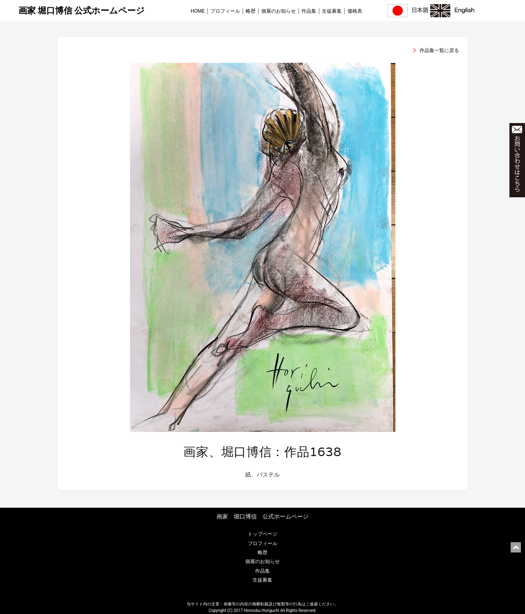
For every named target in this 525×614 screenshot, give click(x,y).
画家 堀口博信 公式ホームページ (81, 11)
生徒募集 (332, 11)
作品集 (308, 11)
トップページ (262, 534)
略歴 (251, 11)
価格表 (354, 11)
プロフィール (225, 11)
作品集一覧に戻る (439, 50)
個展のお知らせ (278, 11)
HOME (198, 11)
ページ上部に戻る (516, 547)
